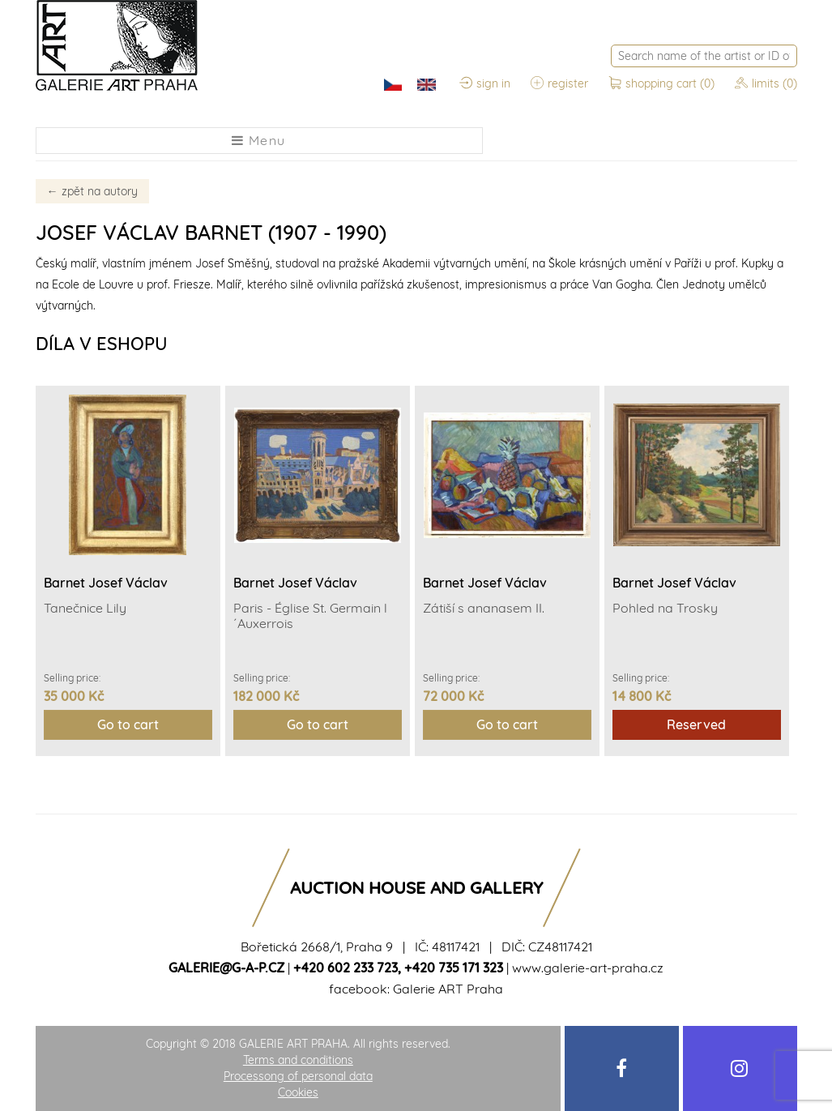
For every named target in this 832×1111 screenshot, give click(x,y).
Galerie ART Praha (448, 989)
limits (766, 83)
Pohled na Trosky (665, 608)
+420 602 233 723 (345, 967)
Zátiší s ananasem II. (483, 608)
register (559, 83)
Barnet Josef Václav (106, 583)
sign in (484, 83)
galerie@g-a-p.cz (226, 967)
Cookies (298, 1092)
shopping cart (663, 83)
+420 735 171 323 (453, 967)
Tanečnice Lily (85, 608)
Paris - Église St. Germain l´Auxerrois (310, 615)
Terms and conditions (298, 1060)
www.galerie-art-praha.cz (587, 967)
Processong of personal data (298, 1076)
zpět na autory (92, 191)
